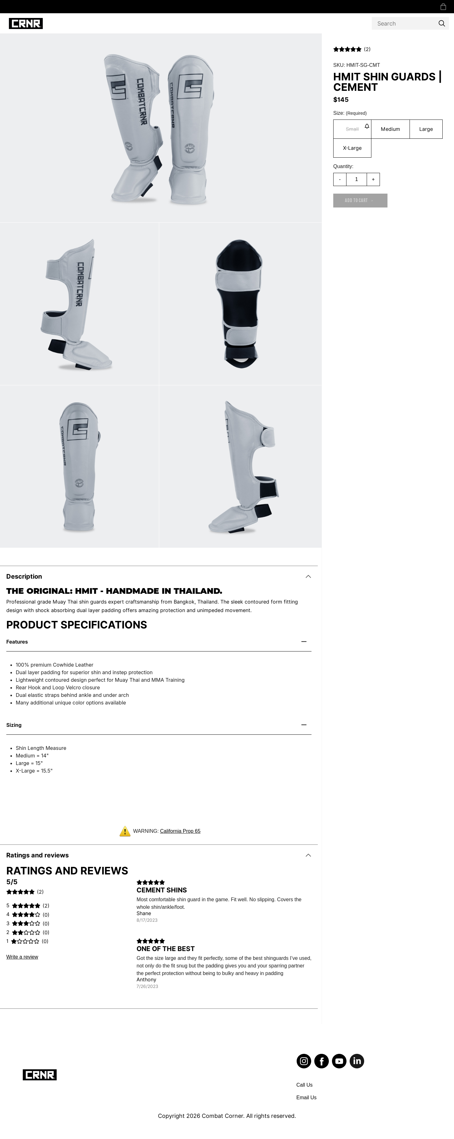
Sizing (13, 725)
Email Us (306, 1097)
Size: (350, 113)
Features (17, 642)
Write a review (22, 957)
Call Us (304, 1085)
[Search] (410, 23)
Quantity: (343, 166)
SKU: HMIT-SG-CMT (356, 65)
